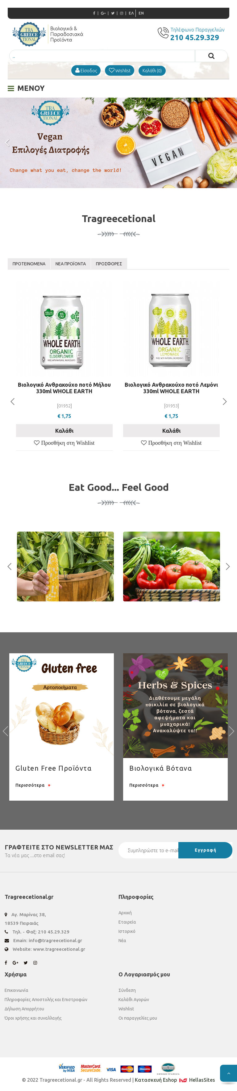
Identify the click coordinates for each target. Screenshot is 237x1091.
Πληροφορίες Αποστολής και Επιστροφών (46, 999)
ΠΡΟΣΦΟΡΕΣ (109, 263)
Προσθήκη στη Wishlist (67, 443)
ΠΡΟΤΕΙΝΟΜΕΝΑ (29, 263)
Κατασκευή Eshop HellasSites (175, 1080)
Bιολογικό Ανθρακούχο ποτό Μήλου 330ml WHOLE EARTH (64, 387)
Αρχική (125, 912)
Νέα (122, 940)
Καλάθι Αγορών (133, 999)
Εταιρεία (127, 922)
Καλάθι (64, 431)
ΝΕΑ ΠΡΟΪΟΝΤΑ (71, 263)
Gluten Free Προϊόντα (53, 768)
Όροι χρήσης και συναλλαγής (33, 1018)
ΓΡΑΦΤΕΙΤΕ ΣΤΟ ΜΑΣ (59, 847)
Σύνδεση (127, 990)
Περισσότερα (33, 785)
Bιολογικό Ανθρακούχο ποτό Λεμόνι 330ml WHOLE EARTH (171, 387)
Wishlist (126, 1008)
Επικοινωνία (16, 990)
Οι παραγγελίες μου (137, 1018)
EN (141, 13)
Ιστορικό (126, 931)
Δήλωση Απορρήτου (24, 1008)
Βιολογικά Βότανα (160, 768)
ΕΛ (131, 13)
